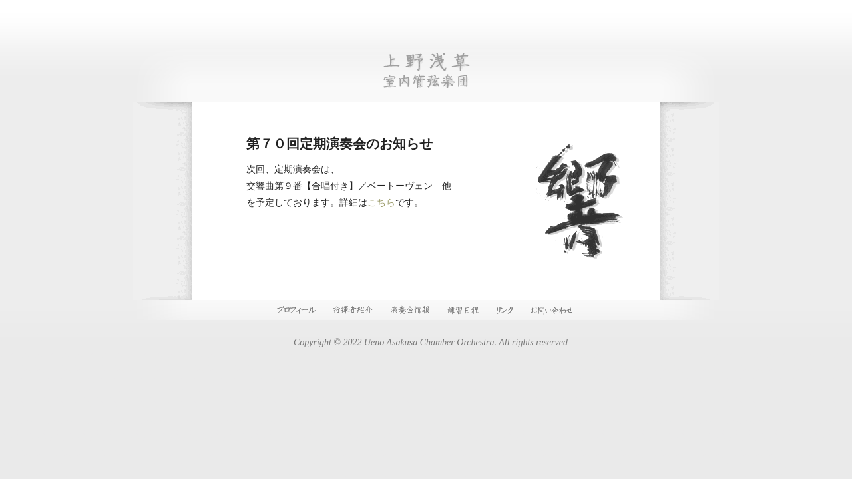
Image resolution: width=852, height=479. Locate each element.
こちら (381, 203)
